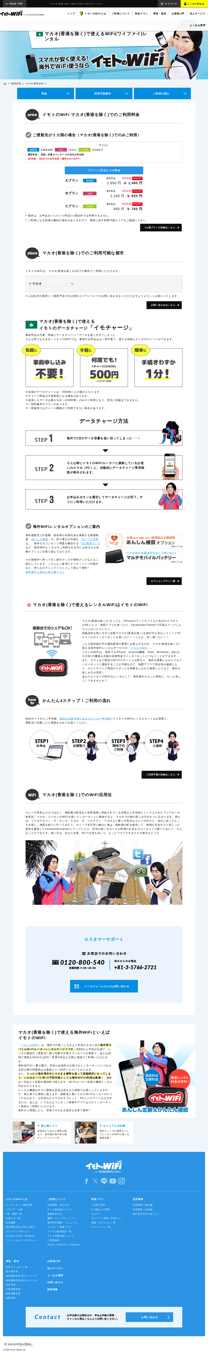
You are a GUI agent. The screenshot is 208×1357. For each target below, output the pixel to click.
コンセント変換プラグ (59, 1227)
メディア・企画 (14, 1209)
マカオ (51, 283)
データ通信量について (59, 1209)
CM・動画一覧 (14, 1214)
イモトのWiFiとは (17, 1199)
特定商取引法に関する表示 (20, 1227)
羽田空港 (11, 1285)
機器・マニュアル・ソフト (62, 1218)
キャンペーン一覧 (101, 1227)
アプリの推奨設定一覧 (59, 1231)
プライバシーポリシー (18, 1231)
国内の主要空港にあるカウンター (81, 718)
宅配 (107, 718)
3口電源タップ (91, 543)
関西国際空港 (13, 1293)
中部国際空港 (13, 1289)
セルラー (96, 1214)
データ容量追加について (60, 1236)
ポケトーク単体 (107, 1218)
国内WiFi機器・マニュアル (62, 1222)
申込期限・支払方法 (58, 1205)
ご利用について (56, 1199)
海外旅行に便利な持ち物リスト (45, 572)
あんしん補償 (39, 539)
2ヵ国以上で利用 (100, 1209)
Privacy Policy (21, 1236)
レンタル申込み (195, 4)
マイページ (171, 4)
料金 (44, 93)
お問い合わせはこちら (163, 305)
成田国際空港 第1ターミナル (22, 1276)
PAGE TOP (16, 4)
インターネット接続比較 (19, 1205)
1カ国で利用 (98, 1205)
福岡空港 (11, 1298)
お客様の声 (53, 1261)
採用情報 (52, 1289)
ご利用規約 (53, 1240)
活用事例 (138, 1199)
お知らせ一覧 (13, 1218)
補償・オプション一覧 (103, 1222)
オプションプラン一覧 (163, 581)
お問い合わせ (55, 1282)
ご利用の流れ (161, 93)
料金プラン (98, 1199)
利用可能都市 (102, 93)
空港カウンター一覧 (17, 1267)
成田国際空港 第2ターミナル (22, 1280)
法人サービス (55, 1268)
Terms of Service (64, 1244)
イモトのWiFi (139, 647)
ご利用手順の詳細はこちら (160, 774)
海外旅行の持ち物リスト (146, 1214)
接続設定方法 (54, 1214)
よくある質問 (55, 1275)
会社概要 (11, 1222)
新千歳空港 (12, 1271)
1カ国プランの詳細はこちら (160, 227)
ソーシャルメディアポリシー (22, 1240)
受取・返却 (12, 1261)
